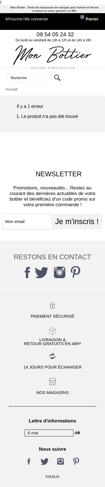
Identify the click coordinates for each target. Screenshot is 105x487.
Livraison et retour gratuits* (49, 11)
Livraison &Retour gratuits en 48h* (52, 341)
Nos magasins (52, 392)
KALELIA (52, 477)
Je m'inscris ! (77, 221)
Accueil (11, 89)
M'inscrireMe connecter (27, 19)
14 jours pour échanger (52, 367)
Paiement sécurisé (52, 316)
